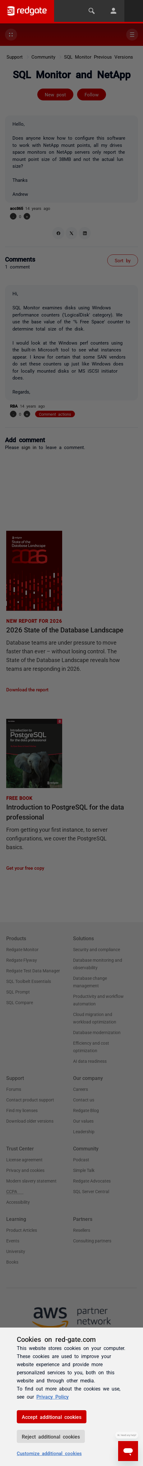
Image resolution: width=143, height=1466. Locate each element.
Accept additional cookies (51, 1416)
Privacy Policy (52, 1396)
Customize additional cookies (49, 1453)
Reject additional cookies (51, 1436)
